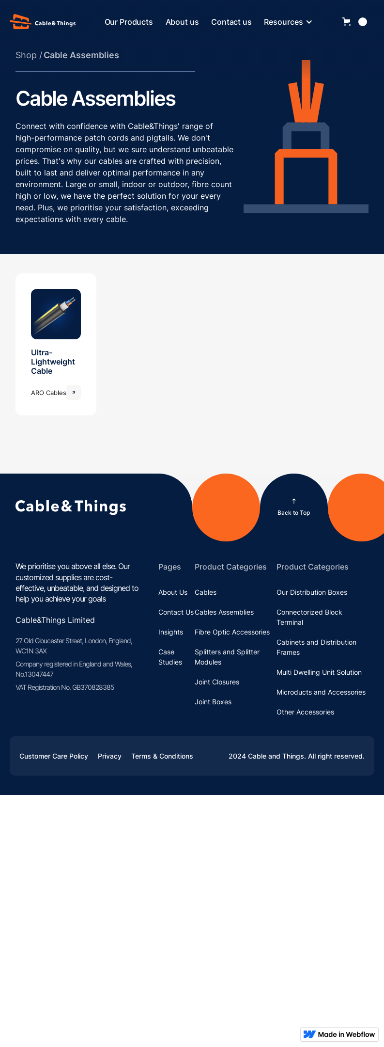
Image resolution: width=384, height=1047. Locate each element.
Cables (205, 592)
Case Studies (170, 657)
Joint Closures (217, 682)
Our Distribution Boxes (311, 592)
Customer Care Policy (53, 756)
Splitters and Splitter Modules (227, 657)
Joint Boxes (213, 702)
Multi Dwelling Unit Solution (319, 672)
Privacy (110, 756)
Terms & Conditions (162, 756)
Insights (170, 632)
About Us (172, 592)
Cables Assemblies (224, 612)
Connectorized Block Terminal (309, 617)
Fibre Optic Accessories (232, 632)
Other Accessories (305, 712)
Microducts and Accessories (321, 692)
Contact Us (176, 612)
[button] (293, 21)
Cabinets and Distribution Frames (316, 647)
